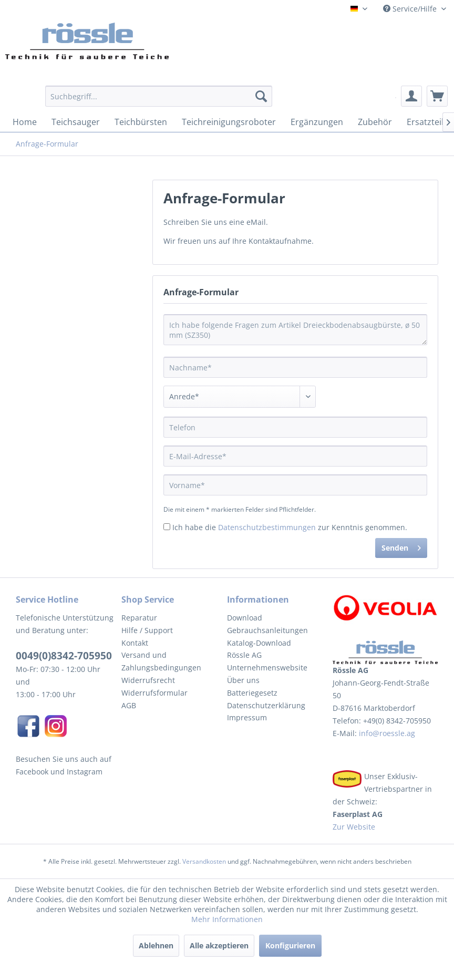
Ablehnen (156, 945)
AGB (128, 705)
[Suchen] (261, 96)
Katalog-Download (259, 643)
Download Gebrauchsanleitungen (267, 624)
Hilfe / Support (147, 630)
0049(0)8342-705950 (64, 656)
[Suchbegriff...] (158, 96)
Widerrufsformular (154, 693)
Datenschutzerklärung (266, 705)
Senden (401, 546)
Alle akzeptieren (219, 945)
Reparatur (139, 618)
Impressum (247, 717)
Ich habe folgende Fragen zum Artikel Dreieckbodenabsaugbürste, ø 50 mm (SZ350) (295, 329)
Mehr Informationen (227, 919)
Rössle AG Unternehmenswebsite (267, 661)
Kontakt (134, 643)
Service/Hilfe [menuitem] (411, 9)
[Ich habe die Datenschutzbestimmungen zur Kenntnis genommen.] (166, 526)
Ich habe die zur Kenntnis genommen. (289, 527)
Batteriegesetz (252, 693)
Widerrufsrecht (148, 680)
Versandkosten (204, 861)
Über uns (243, 680)
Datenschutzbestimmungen (267, 527)
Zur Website (354, 827)
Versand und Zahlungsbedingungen (161, 661)
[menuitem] (158, 101)
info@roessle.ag (386, 733)
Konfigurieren (290, 945)
